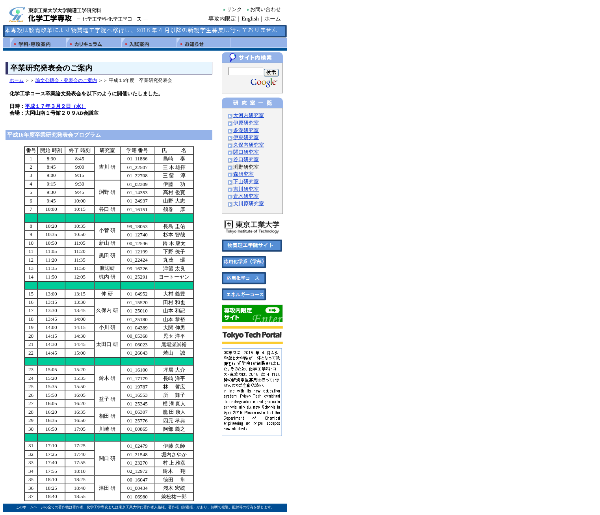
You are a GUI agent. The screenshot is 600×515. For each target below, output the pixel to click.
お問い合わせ (265, 9)
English (250, 18)
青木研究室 (246, 196)
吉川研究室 (246, 189)
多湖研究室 (246, 130)
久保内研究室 (248, 145)
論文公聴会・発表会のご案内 (66, 80)
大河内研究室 (248, 115)
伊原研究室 (246, 123)
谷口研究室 (246, 159)
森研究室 (243, 174)
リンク (234, 9)
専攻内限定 (222, 18)
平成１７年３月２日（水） (55, 106)
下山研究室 (246, 181)
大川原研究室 (248, 203)
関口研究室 (246, 152)
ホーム (272, 18)
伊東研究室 (246, 137)
